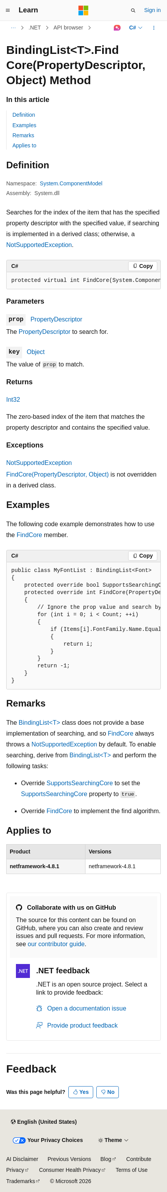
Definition (23, 115)
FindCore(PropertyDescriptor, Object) (57, 474)
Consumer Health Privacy (70, 1170)
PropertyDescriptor (56, 319)
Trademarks (20, 1181)
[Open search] (133, 10)
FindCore (29, 535)
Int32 (13, 399)
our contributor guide (56, 944)
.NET (35, 27)
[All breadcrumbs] (13, 28)
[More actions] (154, 28)
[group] (83, 280)
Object (36, 352)
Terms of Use (132, 1170)
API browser (68, 27)
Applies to (24, 145)
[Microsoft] (83, 10)
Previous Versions (69, 1159)
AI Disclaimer (22, 1159)
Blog (106, 1159)
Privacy (15, 1170)
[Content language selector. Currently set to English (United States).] (43, 1122)
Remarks (23, 135)
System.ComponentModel (71, 183)
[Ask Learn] (117, 28)
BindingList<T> (39, 722)
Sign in (152, 10)
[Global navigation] (8, 10)
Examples (24, 125)
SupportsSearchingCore (80, 783)
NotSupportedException (39, 245)
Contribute (138, 1159)
